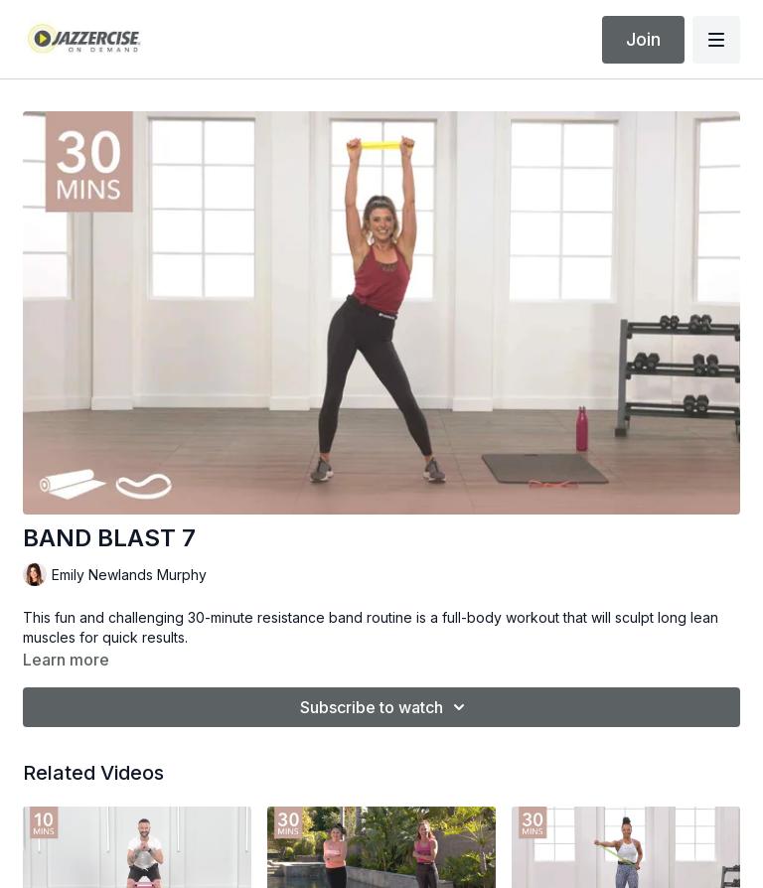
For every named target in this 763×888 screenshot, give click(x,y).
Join (643, 39)
